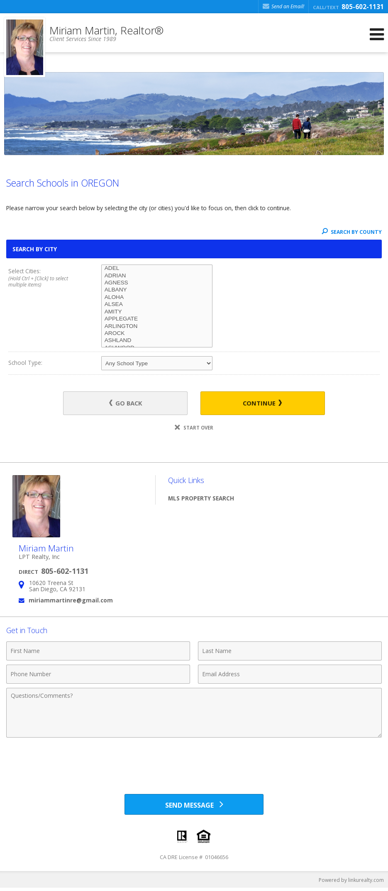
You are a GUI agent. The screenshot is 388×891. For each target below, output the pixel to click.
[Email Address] (290, 675)
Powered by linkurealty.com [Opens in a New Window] (351, 882)
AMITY (157, 312)
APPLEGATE (157, 319)
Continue (254, 403)
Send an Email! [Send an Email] (283, 6)
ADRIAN (157, 275)
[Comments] (194, 713)
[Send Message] (194, 806)
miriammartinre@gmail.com (71, 601)
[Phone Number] (98, 675)
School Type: (25, 363)
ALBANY (157, 290)
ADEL (157, 268)
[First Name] (98, 651)
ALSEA (157, 304)
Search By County (352, 231)
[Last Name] (290, 651)
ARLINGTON (157, 326)
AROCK (157, 333)
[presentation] (194, 763)
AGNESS (157, 282)
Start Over (194, 428)
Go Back (133, 403)
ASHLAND (157, 340)
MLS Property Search (201, 499)
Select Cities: (45, 278)
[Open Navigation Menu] (377, 34)
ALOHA (157, 297)
